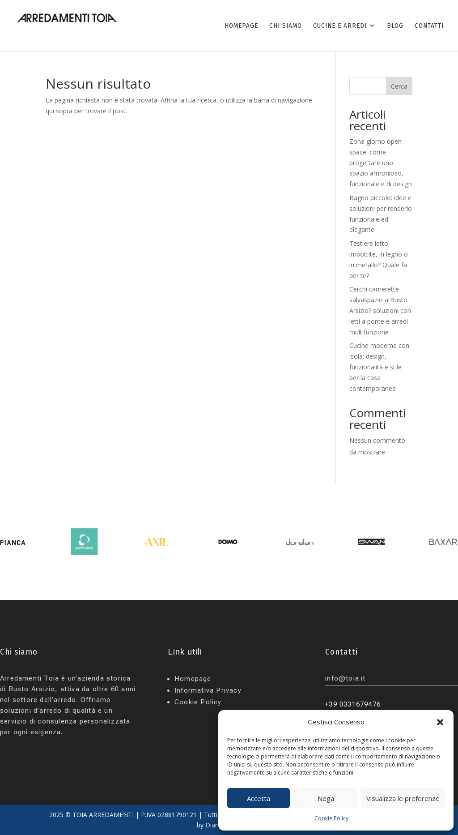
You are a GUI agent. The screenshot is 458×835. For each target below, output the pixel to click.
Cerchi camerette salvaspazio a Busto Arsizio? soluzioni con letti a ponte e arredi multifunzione (380, 310)
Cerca (399, 86)
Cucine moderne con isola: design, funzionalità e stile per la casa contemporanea (379, 366)
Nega (326, 798)
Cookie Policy (331, 818)
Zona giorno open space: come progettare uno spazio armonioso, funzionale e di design (380, 162)
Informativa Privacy (208, 690)
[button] (440, 722)
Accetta (258, 798)
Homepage (193, 679)
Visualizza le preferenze (403, 798)
